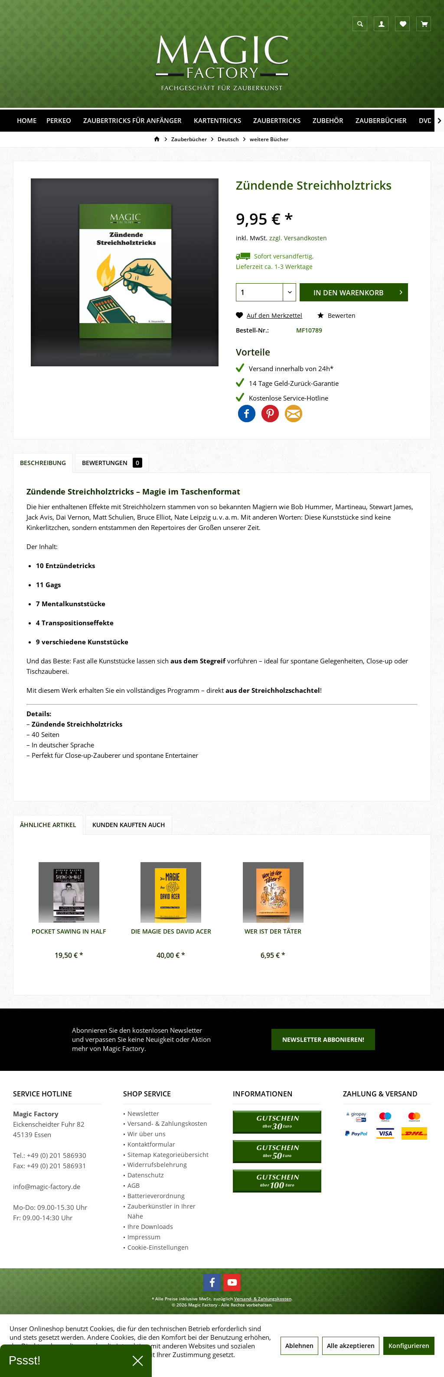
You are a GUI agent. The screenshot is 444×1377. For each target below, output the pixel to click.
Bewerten (336, 315)
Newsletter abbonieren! (323, 1039)
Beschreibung (43, 463)
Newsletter (143, 1113)
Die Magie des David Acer (171, 931)
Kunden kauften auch (128, 825)
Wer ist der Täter (273, 931)
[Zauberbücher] (381, 121)
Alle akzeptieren (351, 1345)
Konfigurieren (408, 1345)
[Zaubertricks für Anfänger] (132, 121)
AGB (133, 1185)
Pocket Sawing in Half (69, 931)
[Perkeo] (58, 121)
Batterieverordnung (156, 1196)
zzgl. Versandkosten (298, 238)
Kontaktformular (151, 1144)
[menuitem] (423, 23)
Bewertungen (112, 463)
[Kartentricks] (217, 121)
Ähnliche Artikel (48, 825)
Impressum (143, 1237)
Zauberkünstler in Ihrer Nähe (161, 1211)
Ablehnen (299, 1345)
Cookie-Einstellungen (158, 1247)
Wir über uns (146, 1134)
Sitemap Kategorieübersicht (168, 1155)
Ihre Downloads (150, 1226)
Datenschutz (145, 1175)
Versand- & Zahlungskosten (167, 1123)
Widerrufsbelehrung (157, 1164)
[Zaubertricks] (277, 121)
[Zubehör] (328, 121)
